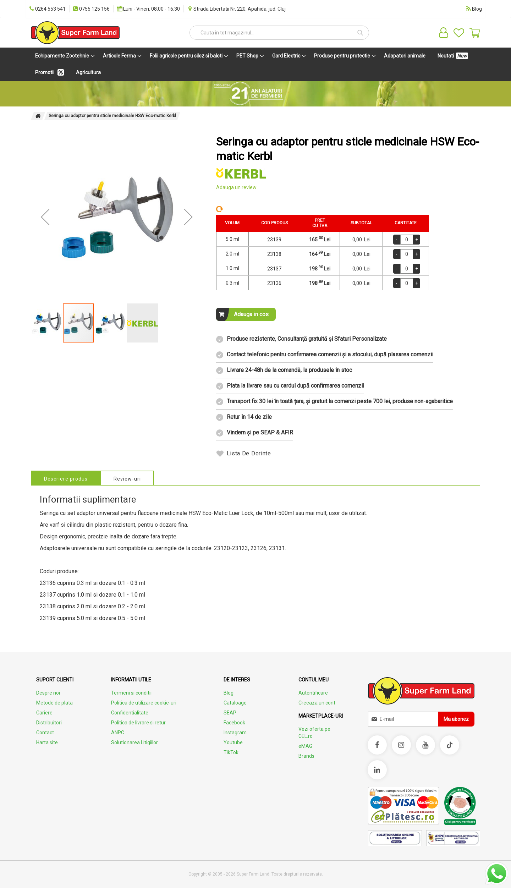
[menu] (255, 64)
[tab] (66, 478)
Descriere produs (66, 479)
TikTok (231, 752)
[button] (45, 217)
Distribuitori (49, 722)
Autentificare (313, 693)
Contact (45, 732)
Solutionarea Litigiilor (134, 742)
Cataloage (235, 703)
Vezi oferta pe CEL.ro (314, 732)
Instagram (235, 732)
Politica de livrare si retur (138, 722)
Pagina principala (38, 116)
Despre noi (48, 693)
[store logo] (75, 32)
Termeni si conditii (131, 693)
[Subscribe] (456, 719)
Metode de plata (54, 703)
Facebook (234, 722)
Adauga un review (236, 187)
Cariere (44, 713)
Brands (306, 756)
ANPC (117, 732)
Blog (228, 693)
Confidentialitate (129, 713)
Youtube (233, 742)
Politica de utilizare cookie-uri (143, 703)
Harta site (47, 742)
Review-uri (127, 479)
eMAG (305, 746)
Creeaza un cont (316, 703)
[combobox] (279, 33)
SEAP (230, 713)
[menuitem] (63, 56)
